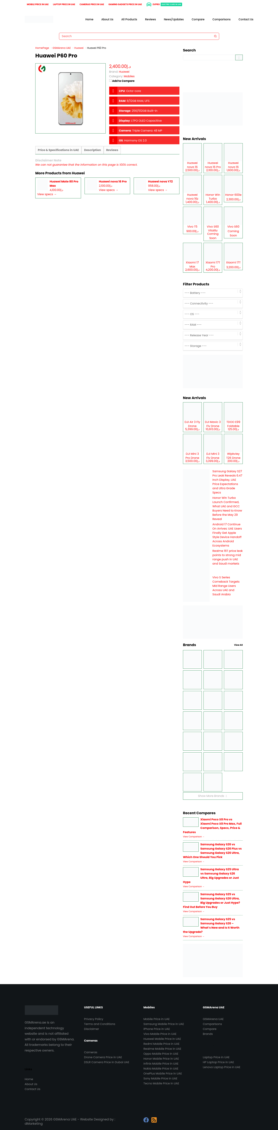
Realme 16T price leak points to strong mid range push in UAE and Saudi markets (227, 557)
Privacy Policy (93, 1019)
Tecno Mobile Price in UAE (161, 1083)
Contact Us (246, 19)
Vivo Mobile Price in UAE (159, 1034)
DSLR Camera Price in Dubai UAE (106, 1062)
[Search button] (215, 36)
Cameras (90, 1052)
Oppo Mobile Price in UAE (160, 1054)
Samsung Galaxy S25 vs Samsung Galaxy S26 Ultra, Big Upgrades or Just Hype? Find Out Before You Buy (211, 900)
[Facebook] (146, 1120)
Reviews (150, 19)
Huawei (79, 173)
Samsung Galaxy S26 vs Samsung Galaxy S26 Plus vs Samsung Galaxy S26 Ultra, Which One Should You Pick (212, 850)
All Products (129, 19)
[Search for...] (135, 36)
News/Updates (174, 19)
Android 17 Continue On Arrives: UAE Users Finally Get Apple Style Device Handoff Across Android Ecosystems (227, 535)
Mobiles (129, 76)
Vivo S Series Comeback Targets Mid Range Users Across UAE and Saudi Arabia (226, 585)
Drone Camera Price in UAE (103, 1057)
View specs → (47, 194)
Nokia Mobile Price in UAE (160, 1069)
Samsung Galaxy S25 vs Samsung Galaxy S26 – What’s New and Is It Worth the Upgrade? (211, 925)
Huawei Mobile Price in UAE (162, 1039)
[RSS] (154, 1120)
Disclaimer (91, 1029)
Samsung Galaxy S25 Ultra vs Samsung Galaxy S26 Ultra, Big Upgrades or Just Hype (211, 875)
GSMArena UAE (213, 1019)
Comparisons (221, 19)
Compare (198, 19)
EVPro (164, 4)
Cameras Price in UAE (92, 4)
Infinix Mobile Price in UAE (161, 1064)
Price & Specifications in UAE (58, 150)
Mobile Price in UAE (38, 4)
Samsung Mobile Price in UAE (163, 1024)
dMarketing (34, 1123)
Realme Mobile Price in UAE (162, 1049)
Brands (208, 1034)
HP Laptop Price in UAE (218, 1062)
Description (92, 150)
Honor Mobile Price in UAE (161, 1059)
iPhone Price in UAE (156, 1029)
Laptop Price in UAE (64, 4)
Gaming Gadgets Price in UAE (125, 4)
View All (238, 644)
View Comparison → (193, 836)
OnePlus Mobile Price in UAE (162, 1073)
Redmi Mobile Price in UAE (161, 1044)
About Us (107, 19)
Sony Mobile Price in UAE (160, 1078)
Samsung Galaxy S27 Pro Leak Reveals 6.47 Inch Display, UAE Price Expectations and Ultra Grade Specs (227, 482)
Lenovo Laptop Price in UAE (221, 1067)
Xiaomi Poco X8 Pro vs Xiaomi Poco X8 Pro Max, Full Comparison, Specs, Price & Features (212, 825)
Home (89, 19)
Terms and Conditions (99, 1024)
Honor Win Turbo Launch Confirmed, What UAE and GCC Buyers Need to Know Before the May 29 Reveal (227, 508)
